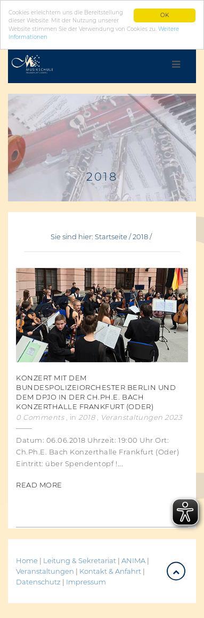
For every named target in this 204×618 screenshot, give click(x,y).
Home (27, 560)
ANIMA (134, 560)
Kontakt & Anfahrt (110, 570)
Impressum (86, 581)
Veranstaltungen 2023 (141, 416)
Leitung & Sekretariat (79, 560)
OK (164, 15)
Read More (39, 484)
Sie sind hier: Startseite (89, 236)
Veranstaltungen (46, 570)
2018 (140, 236)
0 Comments (40, 416)
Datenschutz (38, 581)
